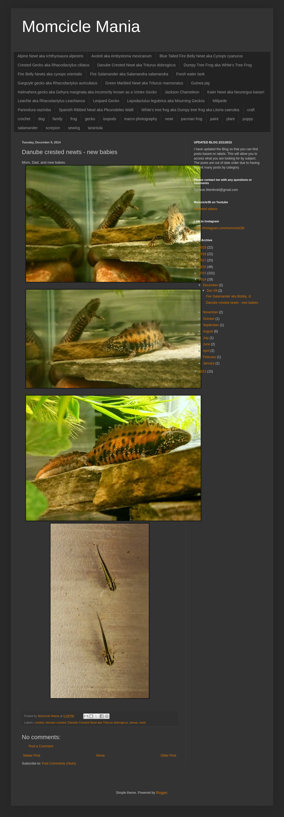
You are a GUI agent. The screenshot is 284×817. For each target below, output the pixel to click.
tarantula (95, 128)
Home (100, 755)
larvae (134, 722)
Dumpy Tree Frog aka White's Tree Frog (218, 65)
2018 (203, 254)
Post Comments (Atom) (59, 763)
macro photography (140, 119)
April (206, 351)
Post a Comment (41, 746)
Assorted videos (205, 209)
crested (39, 722)
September (211, 325)
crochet (24, 119)
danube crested (56, 722)
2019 (203, 247)
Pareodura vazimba (34, 110)
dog (41, 119)
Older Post (168, 755)
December (211, 285)
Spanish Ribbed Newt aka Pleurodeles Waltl (96, 110)
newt (169, 119)
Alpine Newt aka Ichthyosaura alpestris (50, 56)
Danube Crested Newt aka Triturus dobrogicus (136, 65)
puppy (247, 119)
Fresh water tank (190, 74)
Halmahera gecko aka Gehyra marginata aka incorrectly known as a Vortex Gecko (87, 92)
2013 (203, 371)
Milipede (220, 101)
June (207, 344)
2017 (203, 260)
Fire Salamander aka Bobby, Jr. (229, 296)
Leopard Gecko (106, 101)
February (210, 357)
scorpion (53, 128)
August (208, 331)
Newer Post (31, 755)
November (211, 312)
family (57, 119)
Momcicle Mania (81, 26)
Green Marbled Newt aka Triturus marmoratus (144, 83)
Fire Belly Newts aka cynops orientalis (50, 74)
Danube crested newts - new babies (232, 303)
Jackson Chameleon (182, 92)
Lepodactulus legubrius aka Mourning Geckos (166, 101)
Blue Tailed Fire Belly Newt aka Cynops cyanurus (201, 56)
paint (214, 119)
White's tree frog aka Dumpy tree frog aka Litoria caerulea (190, 110)
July (206, 338)
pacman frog (191, 119)
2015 (203, 273)
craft (251, 110)
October (209, 319)
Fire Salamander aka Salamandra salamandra (129, 74)
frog (73, 119)
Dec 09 (212, 291)
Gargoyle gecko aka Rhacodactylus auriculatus (57, 83)
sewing (74, 128)
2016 (203, 267)
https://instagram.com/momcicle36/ (219, 228)
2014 (203, 279)
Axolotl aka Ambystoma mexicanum (121, 56)
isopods (109, 119)
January (209, 363)
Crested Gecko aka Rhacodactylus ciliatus (53, 65)
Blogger (161, 793)
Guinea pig (200, 83)
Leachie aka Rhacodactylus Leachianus (51, 101)
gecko (90, 119)
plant (230, 119)
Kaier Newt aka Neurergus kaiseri (235, 92)
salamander (28, 128)
